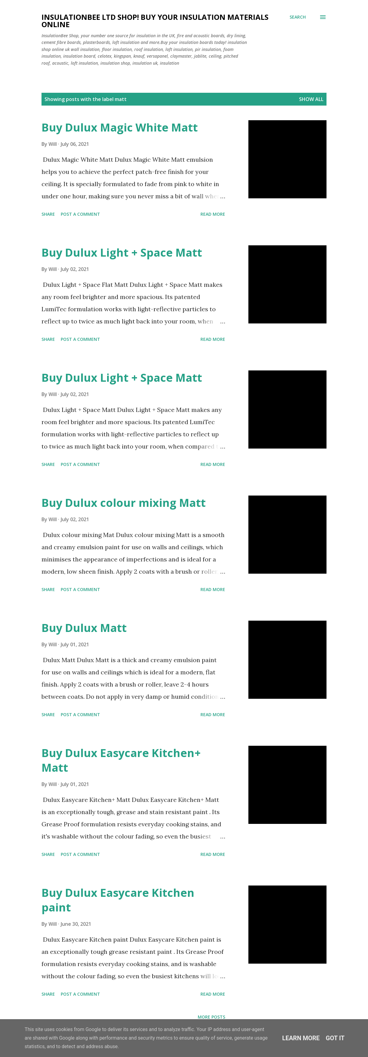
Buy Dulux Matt (84, 627)
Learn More (301, 1038)
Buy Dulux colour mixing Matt (123, 502)
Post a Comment (80, 214)
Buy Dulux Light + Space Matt (121, 252)
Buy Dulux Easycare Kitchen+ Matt (121, 760)
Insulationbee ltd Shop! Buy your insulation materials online (155, 20)
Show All (311, 99)
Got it (335, 1038)
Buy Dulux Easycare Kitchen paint (117, 900)
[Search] (298, 17)
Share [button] (48, 214)
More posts (211, 1017)
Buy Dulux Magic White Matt (119, 127)
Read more (212, 214)
